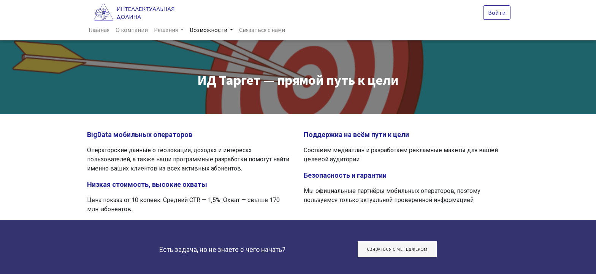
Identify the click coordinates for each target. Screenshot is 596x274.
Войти (495, 12)
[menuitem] (100, 29)
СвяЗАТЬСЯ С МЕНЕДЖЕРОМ (397, 249)
